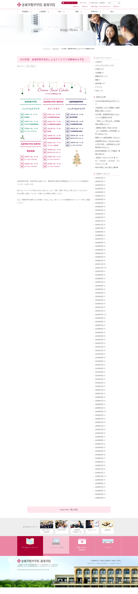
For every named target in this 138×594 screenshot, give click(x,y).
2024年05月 (99, 252)
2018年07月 (99, 493)
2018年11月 (99, 479)
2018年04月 (99, 504)
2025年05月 (99, 209)
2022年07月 (99, 331)
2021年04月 (99, 381)
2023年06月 (99, 292)
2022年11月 (99, 317)
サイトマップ (91, 570)
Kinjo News (56, 48)
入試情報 (98, 72)
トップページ (46, 48)
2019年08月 (99, 446)
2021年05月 (99, 378)
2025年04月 (99, 213)
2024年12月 (99, 227)
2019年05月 (99, 457)
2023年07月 (99, 288)
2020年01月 (99, 428)
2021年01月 (99, 392)
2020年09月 (99, 403)
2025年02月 (99, 220)
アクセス (84, 3)
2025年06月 (99, 205)
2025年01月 (99, 223)
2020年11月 (99, 399)
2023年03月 (99, 302)
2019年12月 (99, 432)
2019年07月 (99, 450)
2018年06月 (99, 497)
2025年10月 (99, 191)
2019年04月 (99, 461)
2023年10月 (99, 277)
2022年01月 (99, 349)
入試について (92, 532)
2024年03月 (99, 259)
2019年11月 (99, 435)
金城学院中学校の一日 (77, 533)
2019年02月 (99, 468)
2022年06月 (99, 335)
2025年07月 (99, 202)
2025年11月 (99, 187)
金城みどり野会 (116, 567)
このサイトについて (115, 570)
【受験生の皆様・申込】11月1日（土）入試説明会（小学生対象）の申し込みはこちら (107, 131)
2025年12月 (99, 184)
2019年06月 (99, 453)
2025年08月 (99, 198)
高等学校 (98, 83)
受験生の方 (76, 6)
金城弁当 (107, 532)
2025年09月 (99, 195)
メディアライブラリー (103, 65)
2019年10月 (99, 439)
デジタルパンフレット (70, 3)
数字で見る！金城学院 (46, 533)
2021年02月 (99, 389)
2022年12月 (99, 313)
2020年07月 (99, 407)
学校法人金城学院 (105, 567)
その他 (97, 62)
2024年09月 (99, 238)
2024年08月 (99, 241)
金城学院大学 (95, 567)
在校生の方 (85, 6)
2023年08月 (99, 284)
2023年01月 (99, 310)
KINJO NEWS (61, 532)
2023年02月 (99, 306)
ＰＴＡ (97, 87)
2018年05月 (99, 500)
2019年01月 (99, 471)
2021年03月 (99, 385)
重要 (96, 80)
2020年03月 (99, 421)
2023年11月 (99, 274)
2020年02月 (99, 425)
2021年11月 (99, 356)
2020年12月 (99, 396)
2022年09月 (99, 324)
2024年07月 (99, 245)
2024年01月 (99, 266)
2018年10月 (99, 482)
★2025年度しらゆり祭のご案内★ (107, 173)
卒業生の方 (116, 6)
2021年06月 (99, 374)
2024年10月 (99, 234)
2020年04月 (99, 417)
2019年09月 (99, 443)
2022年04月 (99, 338)
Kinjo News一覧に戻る (69, 516)
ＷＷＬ (97, 90)
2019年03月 (99, 464)
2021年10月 (99, 360)
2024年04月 (99, 256)
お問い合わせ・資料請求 (98, 3)
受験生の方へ (100, 76)
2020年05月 (99, 414)
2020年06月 (99, 410)
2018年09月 (99, 486)
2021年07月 (99, 371)
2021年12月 (99, 353)
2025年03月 (99, 216)
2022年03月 (99, 342)
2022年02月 (99, 346)
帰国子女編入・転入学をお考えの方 (100, 6)
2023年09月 (99, 281)
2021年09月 (99, 364)
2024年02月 (99, 263)
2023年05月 (99, 295)
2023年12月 (99, 270)
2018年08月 (99, 489)
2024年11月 (99, 231)
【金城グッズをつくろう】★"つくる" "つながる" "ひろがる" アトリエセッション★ (107, 167)
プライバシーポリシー (102, 570)
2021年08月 (99, 367)
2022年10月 (99, 320)
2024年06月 (99, 249)
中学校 (97, 69)
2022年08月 (99, 328)
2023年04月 (99, 299)
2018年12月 (99, 475)
